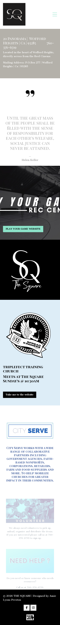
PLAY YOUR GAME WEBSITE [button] (23, 229)
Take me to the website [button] (20, 394)
